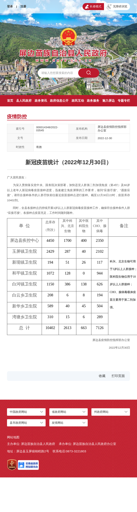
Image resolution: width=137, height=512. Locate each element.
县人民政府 (24, 100)
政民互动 (78, 100)
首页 (10, 100)
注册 (23, 6)
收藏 (102, 376)
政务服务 (93, 100)
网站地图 (13, 437)
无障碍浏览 (117, 6)
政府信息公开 (59, 100)
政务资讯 (41, 100)
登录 (10, 6)
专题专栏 (124, 100)
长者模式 (93, 7)
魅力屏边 (108, 100)
